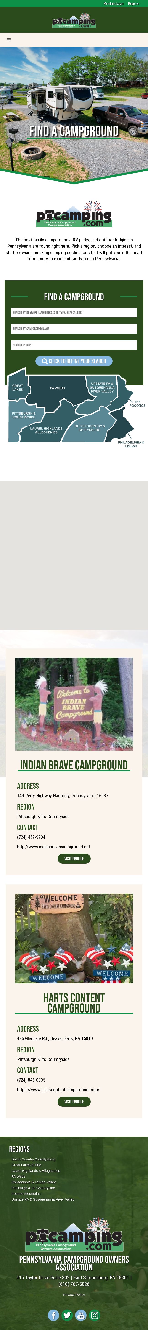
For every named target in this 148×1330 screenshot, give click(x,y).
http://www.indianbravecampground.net (53, 847)
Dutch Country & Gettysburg (33, 1159)
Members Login (114, 3)
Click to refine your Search (74, 361)
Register (133, 3)
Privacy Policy (74, 1294)
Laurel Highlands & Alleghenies (35, 1171)
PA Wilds (18, 1176)
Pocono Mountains (25, 1193)
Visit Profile (74, 858)
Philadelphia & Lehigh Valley (33, 1182)
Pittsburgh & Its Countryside (33, 1188)
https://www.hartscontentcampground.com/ (58, 1089)
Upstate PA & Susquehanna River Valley (42, 1199)
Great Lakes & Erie (26, 1165)
